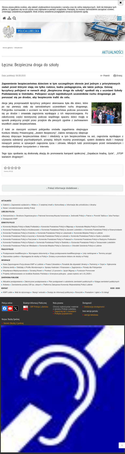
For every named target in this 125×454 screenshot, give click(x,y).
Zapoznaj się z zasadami (65, 311)
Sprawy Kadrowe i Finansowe (57, 267)
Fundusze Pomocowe (86, 271)
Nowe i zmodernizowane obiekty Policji (19, 208)
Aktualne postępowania (12, 282)
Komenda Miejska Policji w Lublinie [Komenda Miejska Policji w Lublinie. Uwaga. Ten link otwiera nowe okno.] (88, 233)
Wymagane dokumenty (38, 253)
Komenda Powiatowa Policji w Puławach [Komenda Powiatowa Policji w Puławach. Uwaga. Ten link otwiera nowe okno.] (55, 239)
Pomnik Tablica (100, 216)
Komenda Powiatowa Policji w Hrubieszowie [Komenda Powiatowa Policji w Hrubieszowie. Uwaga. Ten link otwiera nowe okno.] (21, 230)
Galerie (6, 205)
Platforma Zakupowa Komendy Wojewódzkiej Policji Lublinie (68, 285)
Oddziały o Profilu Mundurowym (29, 267)
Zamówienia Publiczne (10, 277)
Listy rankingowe (90, 253)
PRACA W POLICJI (7, 249)
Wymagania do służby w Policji (34, 256)
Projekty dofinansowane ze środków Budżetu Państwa (25, 274)
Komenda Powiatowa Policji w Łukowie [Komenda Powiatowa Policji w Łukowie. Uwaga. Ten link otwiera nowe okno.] (53, 236)
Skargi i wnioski (38, 292)
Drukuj (117, 75)
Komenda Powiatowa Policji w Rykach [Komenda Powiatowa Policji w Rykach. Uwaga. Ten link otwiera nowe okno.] (18, 242)
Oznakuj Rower (35, 271)
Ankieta (6, 285)
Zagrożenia (76, 267)
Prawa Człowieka (53, 264)
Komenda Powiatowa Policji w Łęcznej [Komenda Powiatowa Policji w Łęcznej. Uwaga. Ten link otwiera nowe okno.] (18, 236)
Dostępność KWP (10, 219)
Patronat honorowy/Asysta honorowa (53, 216)
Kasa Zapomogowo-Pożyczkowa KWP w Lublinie (23, 264)
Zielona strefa (8, 267)
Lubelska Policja (7, 211)
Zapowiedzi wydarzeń (20, 205)
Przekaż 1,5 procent (52, 271)
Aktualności (18, 48)
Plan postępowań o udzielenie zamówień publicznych (70, 282)
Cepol (102, 264)
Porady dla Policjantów (92, 267)
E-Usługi (105, 292)
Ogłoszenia (111, 264)
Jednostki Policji (77, 216)
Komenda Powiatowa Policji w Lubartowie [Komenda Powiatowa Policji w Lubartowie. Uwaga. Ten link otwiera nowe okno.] (55, 233)
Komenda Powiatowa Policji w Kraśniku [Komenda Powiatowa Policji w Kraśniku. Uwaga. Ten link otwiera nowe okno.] (19, 233)
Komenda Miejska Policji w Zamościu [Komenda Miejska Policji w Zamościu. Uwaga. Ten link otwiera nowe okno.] (54, 246)
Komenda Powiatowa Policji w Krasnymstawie (103, 230)
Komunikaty (59, 205)
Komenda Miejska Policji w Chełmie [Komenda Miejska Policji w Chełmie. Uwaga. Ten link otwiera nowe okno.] (90, 227)
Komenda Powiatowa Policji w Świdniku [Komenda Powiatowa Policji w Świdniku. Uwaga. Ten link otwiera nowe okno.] (52, 242)
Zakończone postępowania (35, 282)
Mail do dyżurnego (22, 292)
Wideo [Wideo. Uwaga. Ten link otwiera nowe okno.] (33, 205)
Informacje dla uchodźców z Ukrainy (81, 205)
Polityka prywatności (63, 314)
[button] (119, 18)
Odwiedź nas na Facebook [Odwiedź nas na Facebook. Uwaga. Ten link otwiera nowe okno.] (4, 308)
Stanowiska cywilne (11, 256)
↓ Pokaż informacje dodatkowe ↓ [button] (62, 188)
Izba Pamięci (114, 216)
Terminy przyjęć (105, 253)
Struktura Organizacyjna (26, 216)
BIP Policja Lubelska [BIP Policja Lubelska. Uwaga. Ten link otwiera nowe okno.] (39, 307)
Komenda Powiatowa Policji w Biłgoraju (57, 227)
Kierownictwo (8, 216)
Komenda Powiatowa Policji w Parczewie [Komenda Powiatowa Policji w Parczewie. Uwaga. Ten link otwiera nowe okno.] (19, 239)
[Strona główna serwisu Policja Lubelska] (4, 18)
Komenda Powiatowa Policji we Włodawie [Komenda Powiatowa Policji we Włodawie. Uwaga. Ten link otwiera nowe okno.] (20, 246)
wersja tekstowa (91, 315)
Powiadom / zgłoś (92, 292)
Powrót (105, 75)
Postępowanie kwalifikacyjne (14, 253)
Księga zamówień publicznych (107, 282)
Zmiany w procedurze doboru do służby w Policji (68, 256)
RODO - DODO (115, 288)
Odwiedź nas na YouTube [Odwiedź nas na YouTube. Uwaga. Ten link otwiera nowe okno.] (10, 308)
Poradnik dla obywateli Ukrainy (74, 264)
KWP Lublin (8, 292)
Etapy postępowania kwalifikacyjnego (65, 253)
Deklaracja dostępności (94, 307)
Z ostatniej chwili (45, 205)
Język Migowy (69, 271)
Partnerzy (93, 264)
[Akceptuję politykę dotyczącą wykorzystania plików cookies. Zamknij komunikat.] (120, 2)
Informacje (5, 260)
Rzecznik (79, 292)
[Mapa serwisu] (9, 18)
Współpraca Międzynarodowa (15, 271)
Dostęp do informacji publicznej (60, 292)
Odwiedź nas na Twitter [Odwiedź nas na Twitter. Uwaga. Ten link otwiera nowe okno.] (15, 308)
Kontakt (4, 288)
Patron (89, 216)
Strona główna (8, 48)
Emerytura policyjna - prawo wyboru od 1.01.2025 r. (71, 274)
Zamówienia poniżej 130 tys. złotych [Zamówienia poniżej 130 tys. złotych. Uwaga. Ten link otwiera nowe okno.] (26, 285)
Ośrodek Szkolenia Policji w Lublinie (87, 246)
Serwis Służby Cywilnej (13, 323)
